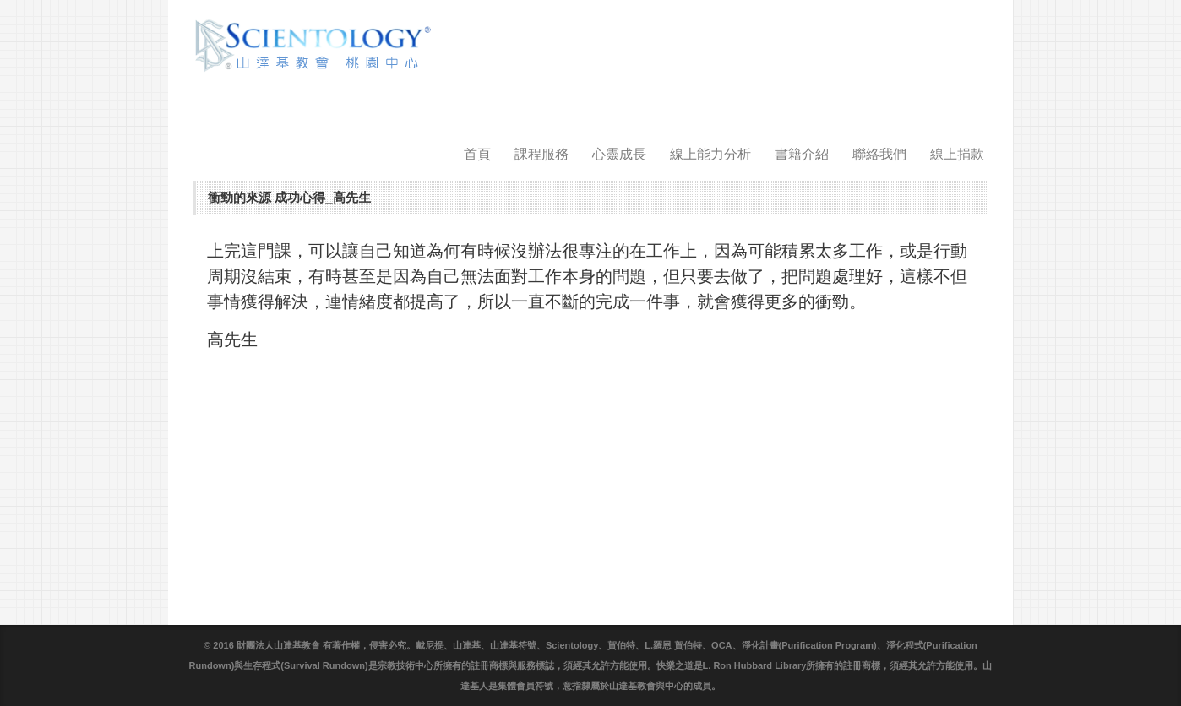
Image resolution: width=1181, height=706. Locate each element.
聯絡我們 (879, 154)
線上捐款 (957, 154)
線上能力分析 (710, 154)
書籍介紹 (802, 154)
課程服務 (541, 154)
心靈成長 (619, 154)
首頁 (477, 154)
